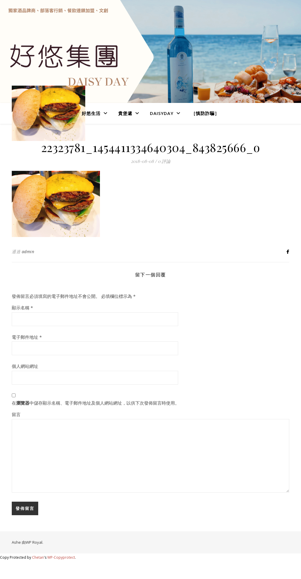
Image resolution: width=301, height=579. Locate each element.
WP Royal (34, 542)
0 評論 (164, 161)
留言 (16, 414)
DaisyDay (161, 113)
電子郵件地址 (27, 337)
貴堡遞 (125, 113)
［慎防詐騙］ (205, 113)
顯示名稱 (22, 308)
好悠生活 (91, 113)
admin (28, 251)
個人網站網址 (25, 366)
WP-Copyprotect (61, 557)
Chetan (38, 557)
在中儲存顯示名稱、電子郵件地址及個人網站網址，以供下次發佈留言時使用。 (95, 403)
